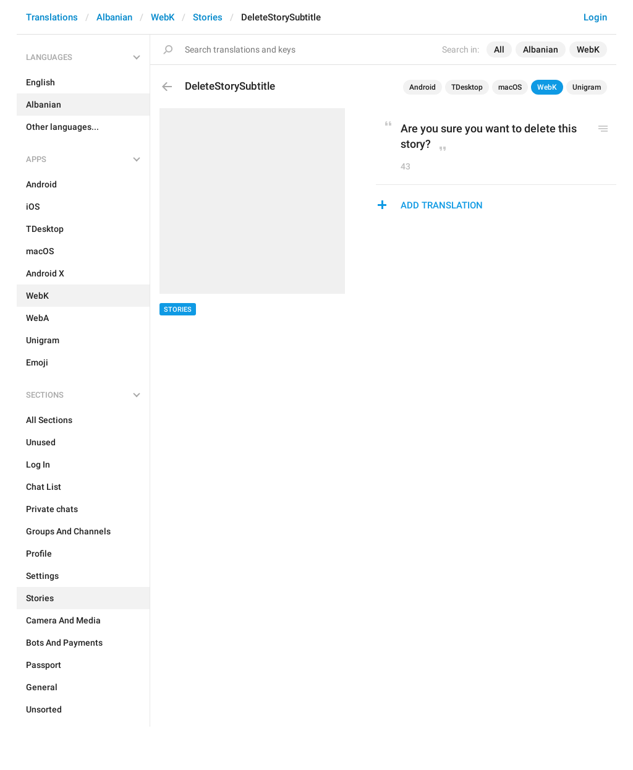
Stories (208, 17)
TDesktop (467, 87)
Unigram (586, 87)
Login (595, 17)
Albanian (114, 17)
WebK (162, 17)
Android (422, 87)
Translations (52, 17)
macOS (510, 87)
